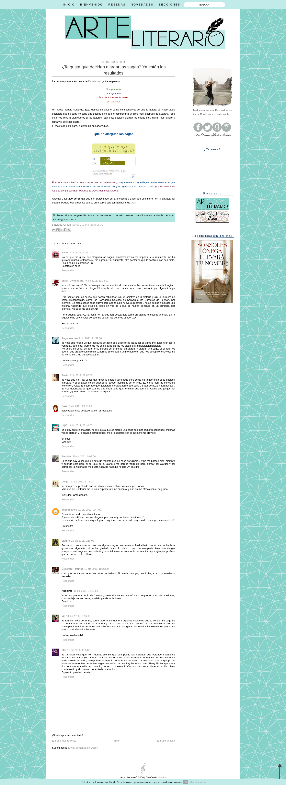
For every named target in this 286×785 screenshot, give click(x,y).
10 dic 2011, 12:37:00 (86, 590)
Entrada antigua (166, 740)
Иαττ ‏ (65, 406)
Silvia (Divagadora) (73, 280)
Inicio (117, 740)
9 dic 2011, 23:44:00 (80, 425)
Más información (198, 782)
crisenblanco (69, 509)
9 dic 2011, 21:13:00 (97, 280)
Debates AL (94, 81)
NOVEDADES (142, 4)
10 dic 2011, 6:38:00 (82, 481)
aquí (133, 202)
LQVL (65, 425)
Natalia (161, 777)
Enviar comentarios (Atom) (83, 747)
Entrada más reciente (64, 740)
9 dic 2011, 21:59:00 (90, 338)
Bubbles (67, 456)
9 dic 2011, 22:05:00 (81, 375)
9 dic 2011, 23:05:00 (80, 406)
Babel (65, 252)
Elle (64, 650)
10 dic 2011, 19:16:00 (78, 616)
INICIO (69, 4)
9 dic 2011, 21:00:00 (81, 252)
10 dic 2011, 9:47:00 (89, 509)
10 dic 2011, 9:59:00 (82, 540)
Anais (65, 375)
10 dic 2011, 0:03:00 (84, 456)
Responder (68, 270)
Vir (63, 616)
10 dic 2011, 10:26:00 (96, 568)
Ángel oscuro (70, 338)
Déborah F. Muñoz (72, 568)
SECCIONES (169, 4)
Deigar (65, 481)
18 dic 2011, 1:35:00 (78, 650)
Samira (66, 540)
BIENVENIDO (91, 4)
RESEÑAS (117, 4)
